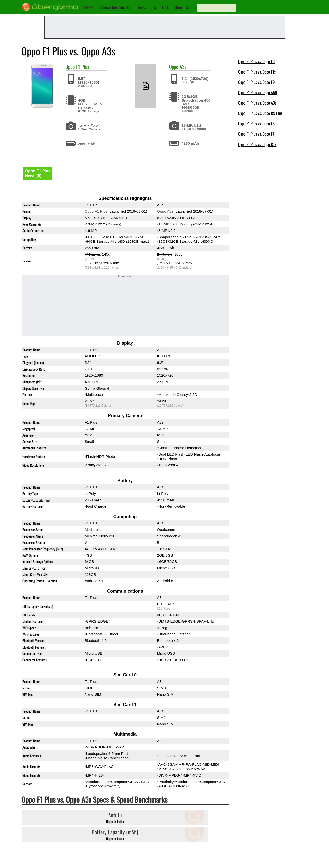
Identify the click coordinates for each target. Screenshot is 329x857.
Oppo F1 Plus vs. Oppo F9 (256, 82)
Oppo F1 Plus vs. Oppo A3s (257, 103)
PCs (154, 7)
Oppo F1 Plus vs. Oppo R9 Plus (260, 113)
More (178, 7)
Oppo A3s (165, 211)
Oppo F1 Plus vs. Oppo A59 (257, 92)
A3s (183, 66)
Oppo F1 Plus (96, 211)
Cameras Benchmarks (114, 7)
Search (191, 7)
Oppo (70, 66)
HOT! (165, 7)
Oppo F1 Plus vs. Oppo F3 (256, 61)
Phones (140, 7)
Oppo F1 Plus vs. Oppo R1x (257, 144)
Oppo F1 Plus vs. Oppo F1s (257, 72)
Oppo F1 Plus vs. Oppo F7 (256, 134)
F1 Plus (82, 66)
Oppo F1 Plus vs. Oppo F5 (256, 123)
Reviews (87, 7)
